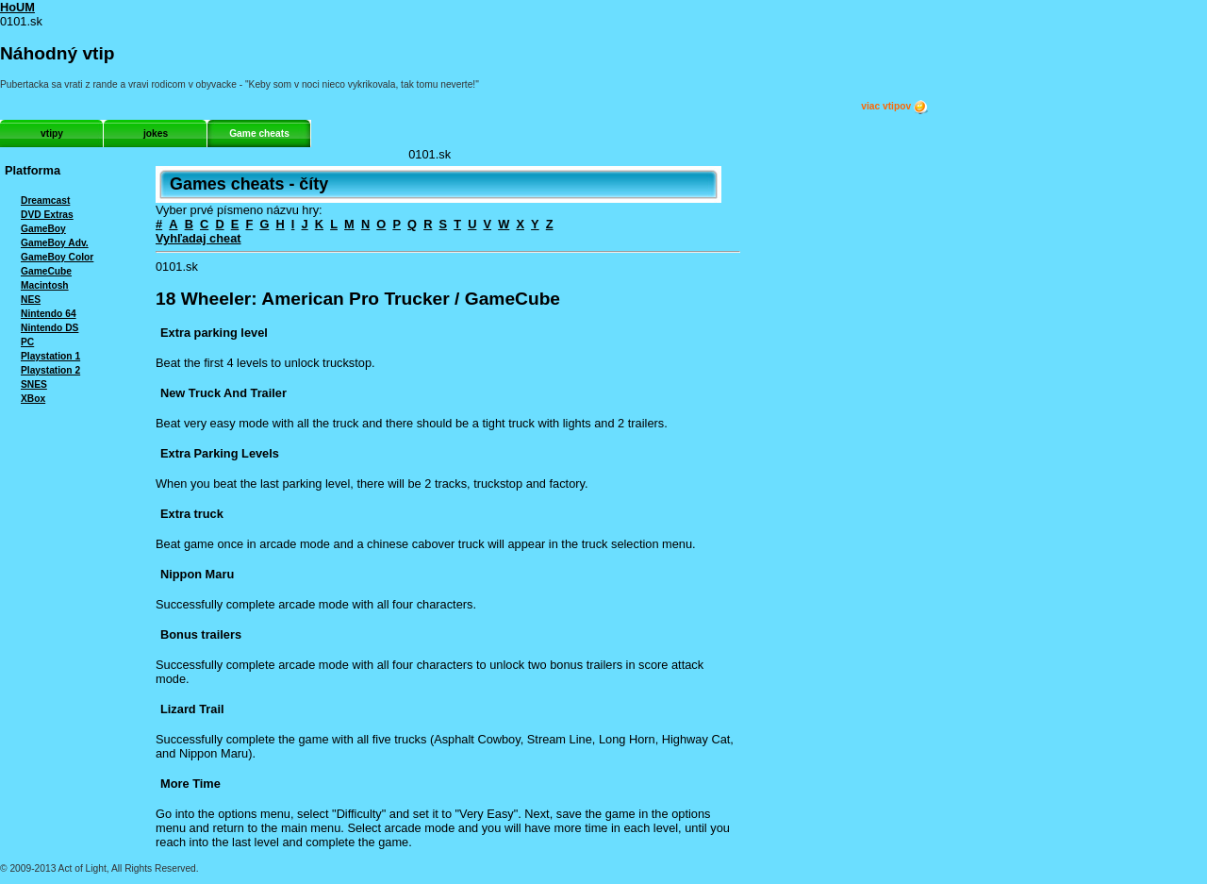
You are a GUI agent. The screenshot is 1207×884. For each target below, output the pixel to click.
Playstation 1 (50, 356)
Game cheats (259, 133)
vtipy (52, 133)
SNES (34, 384)
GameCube (46, 271)
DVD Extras (47, 214)
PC (27, 342)
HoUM (17, 7)
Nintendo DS (49, 328)
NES (31, 299)
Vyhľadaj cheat (198, 238)
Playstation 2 (50, 370)
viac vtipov (895, 106)
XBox (33, 398)
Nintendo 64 (48, 314)
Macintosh (45, 285)
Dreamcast (45, 200)
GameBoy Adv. (55, 243)
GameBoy (43, 229)
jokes (155, 133)
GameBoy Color (57, 257)
